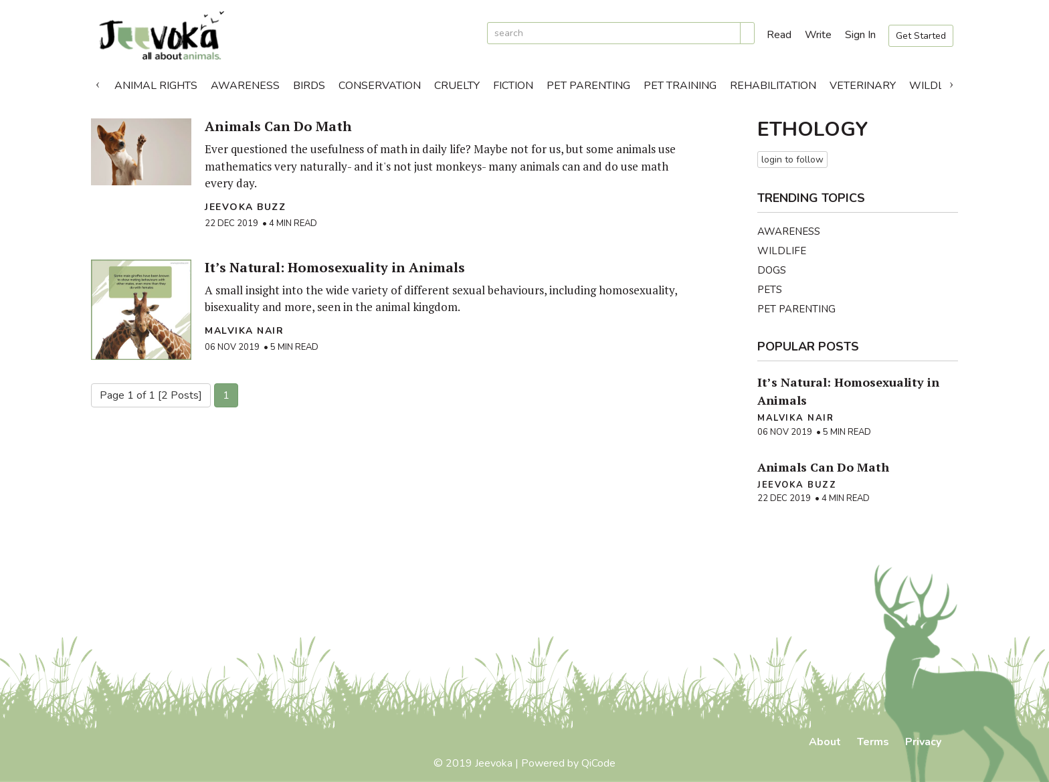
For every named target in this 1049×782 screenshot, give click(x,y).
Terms (873, 742)
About (825, 742)
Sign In (860, 34)
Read (779, 34)
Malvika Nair (244, 330)
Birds (309, 85)
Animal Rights (155, 85)
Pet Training (680, 85)
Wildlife (934, 85)
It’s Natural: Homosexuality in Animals (335, 267)
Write (818, 34)
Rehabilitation (773, 85)
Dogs (771, 270)
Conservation (380, 85)
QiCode (598, 763)
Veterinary (863, 85)
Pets (769, 289)
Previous (97, 82)
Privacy (923, 742)
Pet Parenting (588, 85)
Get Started (921, 35)
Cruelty (457, 85)
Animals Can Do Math (278, 126)
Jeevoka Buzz (245, 207)
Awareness (245, 85)
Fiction (513, 85)
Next (951, 82)
